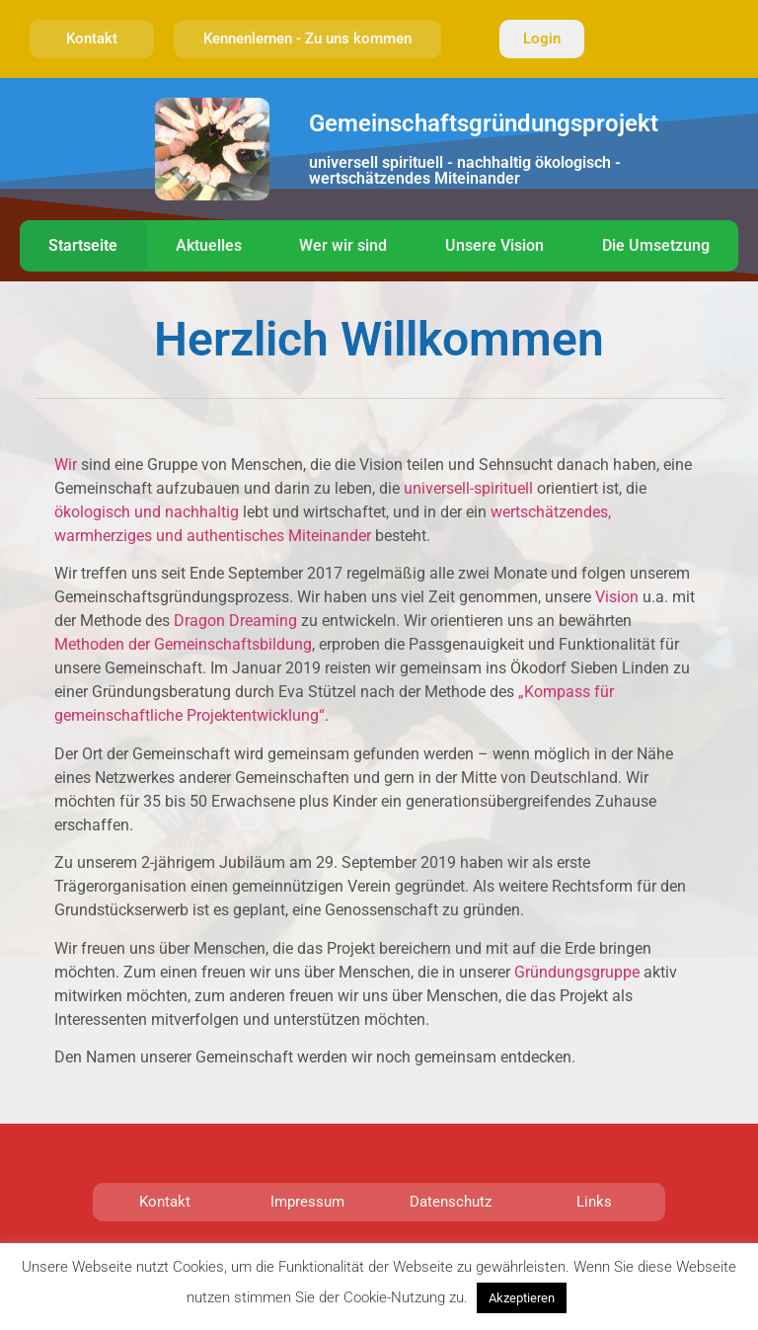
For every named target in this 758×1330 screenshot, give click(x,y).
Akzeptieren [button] (522, 1298)
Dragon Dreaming (235, 620)
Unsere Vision (494, 245)
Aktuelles (209, 245)
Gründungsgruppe (577, 972)
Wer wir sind (343, 245)
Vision (617, 596)
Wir (65, 464)
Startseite (82, 245)
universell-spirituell (470, 488)
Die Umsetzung (656, 245)
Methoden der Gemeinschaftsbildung (183, 644)
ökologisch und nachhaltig (148, 512)
